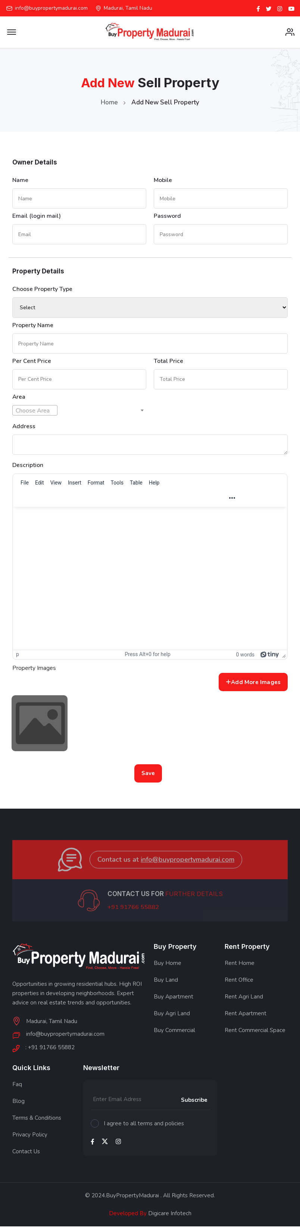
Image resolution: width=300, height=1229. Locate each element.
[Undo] (24, 500)
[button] (146, 500)
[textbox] (35, 413)
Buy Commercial (174, 1033)
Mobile (163, 181)
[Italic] (130, 500)
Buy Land (166, 983)
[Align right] (197, 500)
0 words (245, 657)
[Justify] (210, 500)
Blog (18, 1104)
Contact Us (26, 1154)
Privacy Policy (29, 1137)
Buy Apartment (173, 1000)
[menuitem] (25, 485)
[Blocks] (77, 500)
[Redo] (37, 500)
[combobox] (34, 412)
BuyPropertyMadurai (132, 1198)
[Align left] (171, 500)
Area (19, 399)
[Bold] (116, 500)
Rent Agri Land (244, 1000)
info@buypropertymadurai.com (51, 8)
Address (24, 428)
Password (167, 217)
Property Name (32, 326)
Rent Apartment (245, 1016)
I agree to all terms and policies (144, 1126)
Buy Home (167, 966)
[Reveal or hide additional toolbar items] (232, 500)
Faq (17, 1087)
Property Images (34, 671)
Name (20, 181)
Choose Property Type (42, 290)
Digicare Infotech (169, 1216)
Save (148, 776)
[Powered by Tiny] (269, 657)
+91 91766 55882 (134, 919)
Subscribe (194, 1103)
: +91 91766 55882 (50, 1051)
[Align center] (184, 500)
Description (28, 467)
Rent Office (239, 983)
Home (109, 103)
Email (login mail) (36, 217)
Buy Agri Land (172, 1016)
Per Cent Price (31, 363)
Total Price (168, 363)
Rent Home (239, 966)
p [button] (17, 657)
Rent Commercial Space (255, 1033)
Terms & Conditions (36, 1121)
